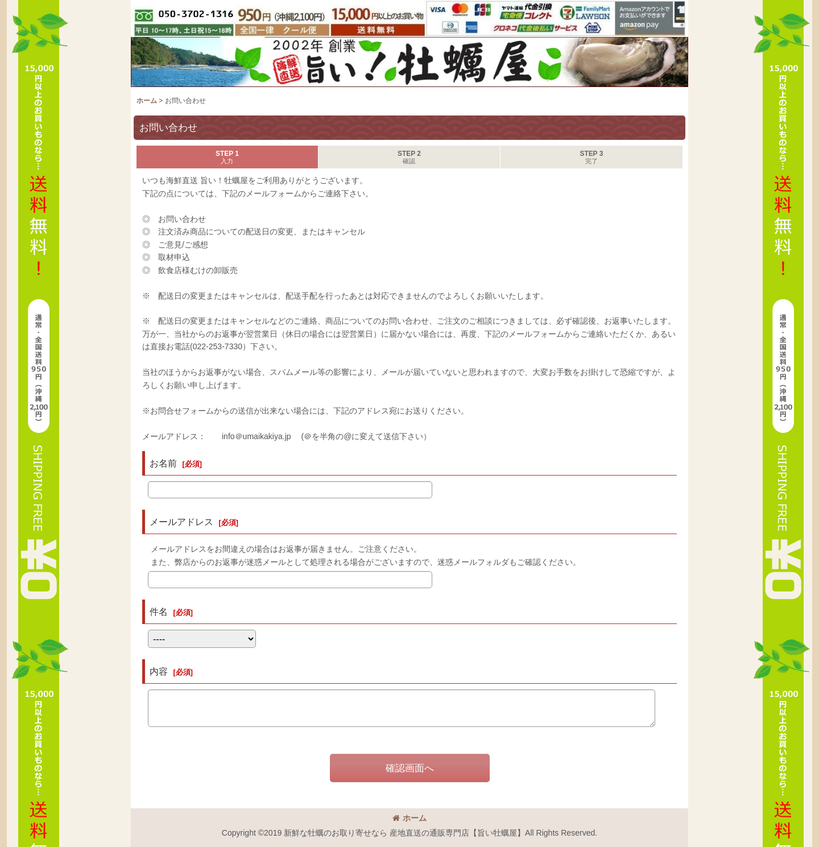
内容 (159, 671)
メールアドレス (181, 522)
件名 (159, 611)
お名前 (163, 463)
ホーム (409, 818)
